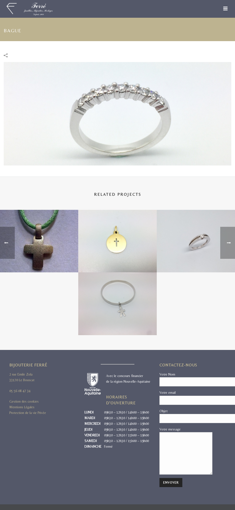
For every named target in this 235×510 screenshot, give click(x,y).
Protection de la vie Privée (27, 413)
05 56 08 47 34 (20, 391)
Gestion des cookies (24, 401)
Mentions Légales (21, 407)
